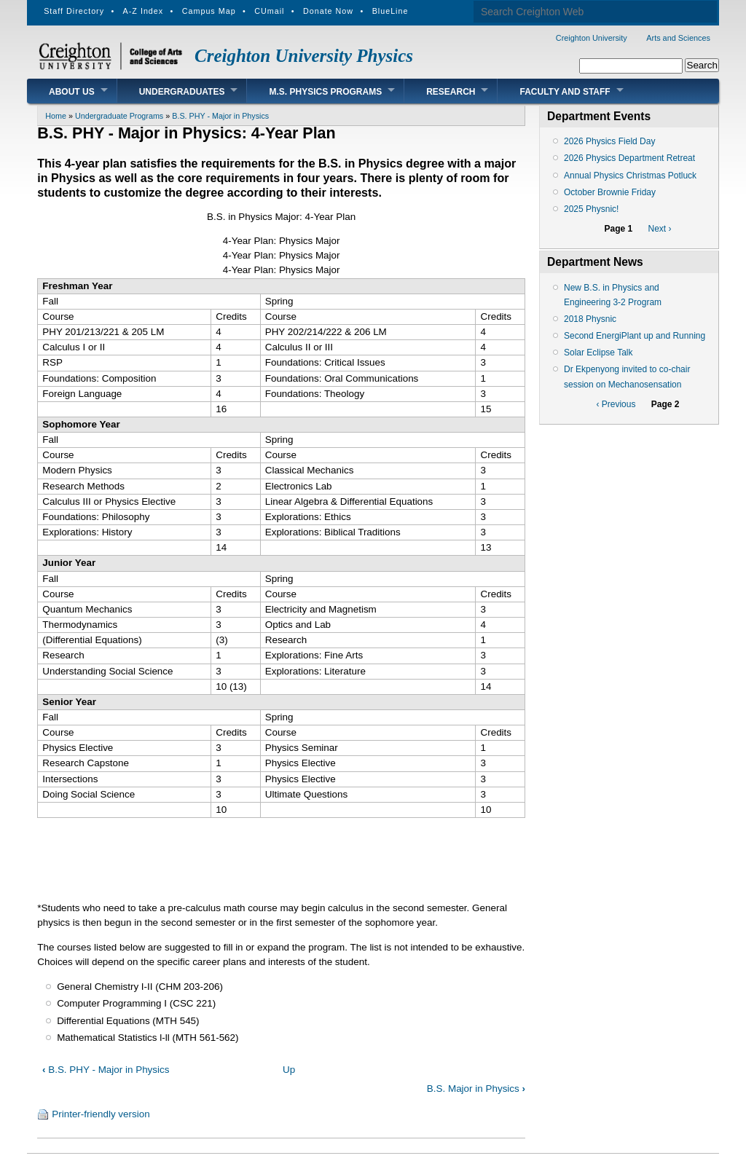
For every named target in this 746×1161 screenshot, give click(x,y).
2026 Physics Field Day (609, 141)
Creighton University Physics (304, 56)
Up (289, 1069)
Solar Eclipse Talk (598, 352)
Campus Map (209, 11)
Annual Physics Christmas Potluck (630, 175)
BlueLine (390, 11)
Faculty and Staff (564, 92)
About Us (72, 92)
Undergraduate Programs (119, 115)
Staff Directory (74, 11)
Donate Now (328, 11)
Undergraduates (182, 92)
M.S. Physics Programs (325, 92)
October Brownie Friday (610, 192)
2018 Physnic (590, 319)
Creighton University (591, 38)
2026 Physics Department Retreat (629, 158)
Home (55, 115)
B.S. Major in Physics (476, 1088)
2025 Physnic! (591, 209)
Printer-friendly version (100, 1114)
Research (450, 92)
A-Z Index (143, 11)
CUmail (269, 11)
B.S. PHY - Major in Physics (220, 115)
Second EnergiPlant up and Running (634, 336)
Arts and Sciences (678, 38)
